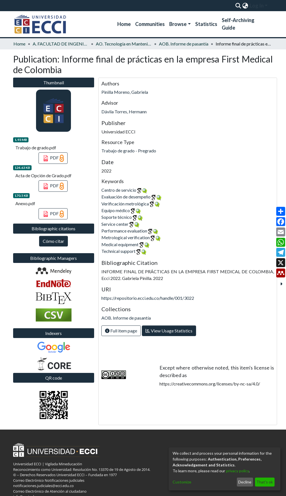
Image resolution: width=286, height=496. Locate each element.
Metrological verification (125, 237)
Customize (182, 482)
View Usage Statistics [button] (169, 330)
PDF (53, 158)
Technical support (118, 251)
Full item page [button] (121, 330)
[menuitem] (245, 5)
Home (124, 24)
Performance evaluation (124, 230)
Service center (114, 224)
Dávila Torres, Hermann (124, 111)
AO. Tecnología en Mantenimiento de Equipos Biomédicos (124, 43)
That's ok (264, 482)
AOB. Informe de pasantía (183, 43)
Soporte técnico (116, 217)
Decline (244, 482)
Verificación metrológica (125, 203)
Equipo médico (115, 210)
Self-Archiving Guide (238, 24)
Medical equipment (120, 244)
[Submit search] (238, 5)
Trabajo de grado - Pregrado (128, 150)
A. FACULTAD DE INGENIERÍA (61, 43)
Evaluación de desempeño (126, 196)
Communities (150, 24)
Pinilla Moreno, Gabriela (124, 92)
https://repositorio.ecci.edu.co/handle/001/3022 (147, 298)
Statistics (206, 24)
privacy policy (237, 470)
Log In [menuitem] (257, 6)
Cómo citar (53, 241)
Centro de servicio (118, 190)
